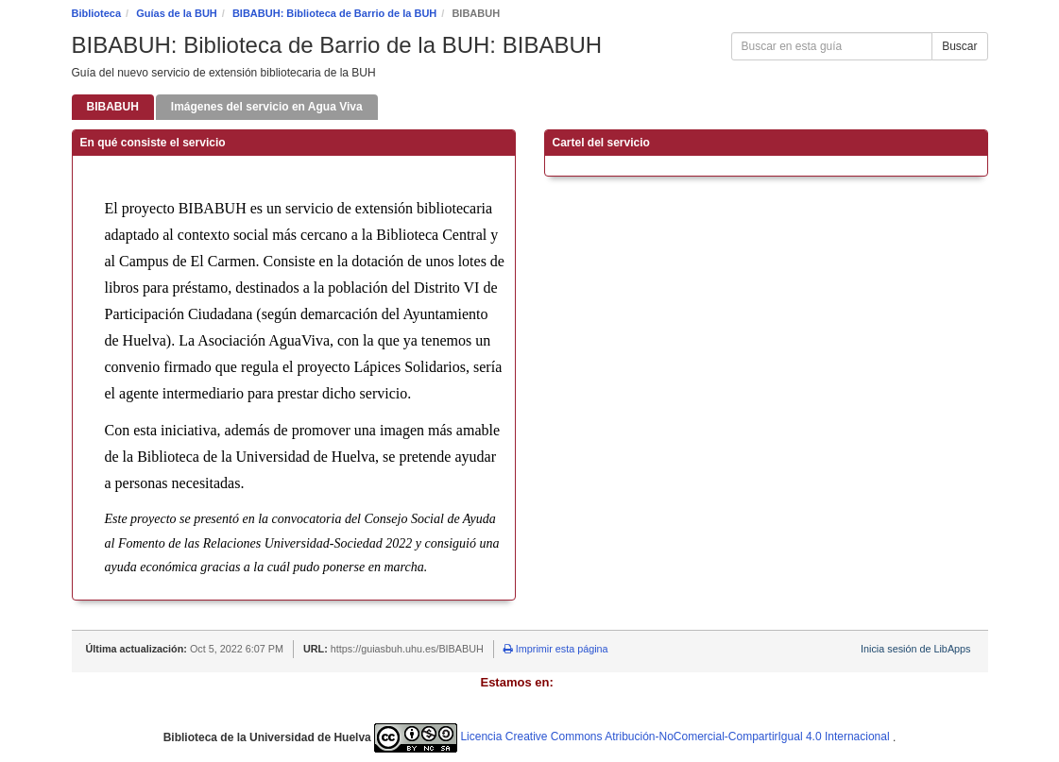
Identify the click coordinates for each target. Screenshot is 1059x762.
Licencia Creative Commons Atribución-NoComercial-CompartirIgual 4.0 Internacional (633, 736)
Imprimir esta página (556, 648)
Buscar (959, 46)
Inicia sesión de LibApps (915, 648)
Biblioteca (97, 13)
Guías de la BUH (176, 13)
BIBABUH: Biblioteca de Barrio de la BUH (334, 13)
